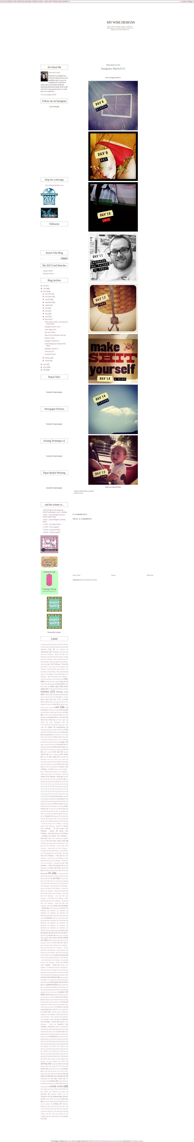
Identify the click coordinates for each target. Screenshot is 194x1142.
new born (57, 940)
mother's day (64, 930)
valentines (56, 1096)
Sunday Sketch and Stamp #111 (50, 1066)
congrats (50, 727)
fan (65, 761)
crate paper (65, 732)
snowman (45, 1036)
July (46, 308)
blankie (57, 694)
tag (44, 1071)
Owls (42, 975)
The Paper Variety (56, 1078)
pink (47, 982)
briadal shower (57, 699)
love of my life (64, 878)
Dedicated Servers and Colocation (112, 1141)
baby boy (47, 681)
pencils (60, 979)
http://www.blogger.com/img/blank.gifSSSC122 (53, 813)
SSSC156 (50, 1054)
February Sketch (48, 273)
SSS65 (60, 1044)
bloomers (43, 697)
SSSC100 (45, 1046)
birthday (45, 691)
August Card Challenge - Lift (60, 669)
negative (50, 940)
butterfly (43, 704)
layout (43, 873)
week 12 (43, 1109)
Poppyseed (51, 989)
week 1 (49, 1106)
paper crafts (65, 975)
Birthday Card (62, 692)
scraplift (45, 1012)
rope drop (65, 999)
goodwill (50, 801)
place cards (43, 987)
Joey (47, 841)
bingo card (63, 689)
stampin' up (44, 1061)
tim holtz (60, 1081)
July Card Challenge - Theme (55, 850)
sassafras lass (56, 1002)
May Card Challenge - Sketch (50, 903)
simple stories (52, 1031)
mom (49, 930)
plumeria (57, 987)
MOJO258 (53, 928)
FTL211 (43, 791)
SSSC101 (54, 1046)
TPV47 (57, 1083)
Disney (52, 744)
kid (65, 865)
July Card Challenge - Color (61, 843)
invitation (63, 816)
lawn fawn (63, 870)
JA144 (58, 818)
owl (65, 972)
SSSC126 (50, 1049)
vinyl (57, 1099)
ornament (51, 972)
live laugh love (62, 876)
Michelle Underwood (94, 1141)
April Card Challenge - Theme (56, 664)
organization (44, 972)
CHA (66, 712)
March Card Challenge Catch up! (55, 335)
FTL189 (57, 786)
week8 (64, 1111)
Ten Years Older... (50, 332)
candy (60, 704)
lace (49, 870)
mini (47, 918)
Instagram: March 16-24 (52, 327)
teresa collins (62, 1073)
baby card (55, 681)
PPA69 (64, 989)
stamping (54, 1061)
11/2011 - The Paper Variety (52, 524)
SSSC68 (66, 1056)
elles (44, 757)
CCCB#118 (44, 712)
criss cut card (62, 734)
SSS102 (66, 1039)
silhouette (43, 1031)
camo (54, 704)
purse (61, 994)
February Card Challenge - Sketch (56, 774)
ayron (60, 679)
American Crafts (46, 649)
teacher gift (52, 1073)
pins (44, 984)
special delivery (57, 1039)
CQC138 (43, 732)
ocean (50, 955)
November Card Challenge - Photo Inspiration (53, 950)
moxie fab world (58, 933)
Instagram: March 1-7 (52, 349)
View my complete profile (48, 94)
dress (48, 749)
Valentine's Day (45, 1096)
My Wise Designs (121, 22)
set (55, 1026)
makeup (55, 883)
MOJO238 (43, 928)
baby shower (44, 684)
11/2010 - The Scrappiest (51, 527)
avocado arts (54, 679)
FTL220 (43, 794)
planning (51, 987)
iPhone (47, 818)
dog (50, 747)
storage (54, 1063)
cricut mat (54, 734)
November (48, 297)
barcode (66, 684)
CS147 (42, 737)
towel (66, 1081)
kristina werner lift (62, 868)
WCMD (61, 1101)
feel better (65, 776)
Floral (54, 779)
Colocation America (137, 1141)
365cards (57, 644)
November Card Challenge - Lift (56, 947)
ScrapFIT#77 (64, 1009)
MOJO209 (43, 925)
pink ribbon (64, 982)
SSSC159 (65, 1054)
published (47, 994)
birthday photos (49, 694)
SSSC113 (43, 1049)
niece (55, 943)
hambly (64, 803)
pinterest (50, 984)
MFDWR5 (43, 913)
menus (56, 908)
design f (62, 742)
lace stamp (55, 870)
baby (66, 679)
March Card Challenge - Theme (49, 891)
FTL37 (42, 796)
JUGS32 (43, 843)
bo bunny (50, 697)
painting (52, 975)
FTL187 (50, 786)
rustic (49, 1002)
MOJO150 (48, 920)
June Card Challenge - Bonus (58, 853)
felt (44, 779)
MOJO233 (62, 925)
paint (47, 975)
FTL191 (43, 789)
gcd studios (56, 796)
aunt (47, 679)
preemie (43, 992)
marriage (45, 893)
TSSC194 (65, 1089)
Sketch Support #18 (56, 1034)
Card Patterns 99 (52, 710)
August (47, 305)
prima (49, 992)
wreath (53, 1116)
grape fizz (65, 801)
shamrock (57, 1029)
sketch (60, 1031)
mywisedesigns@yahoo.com (54, 185)
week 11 (63, 1106)
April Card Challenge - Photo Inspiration (52, 659)
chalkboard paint (47, 715)
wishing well (44, 1113)
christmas (51, 717)
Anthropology (56, 652)
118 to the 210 (49, 351)
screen (52, 1012)
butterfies (63, 702)
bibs (57, 689)
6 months (50, 647)
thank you (44, 1076)
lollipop (43, 878)
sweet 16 (57, 1068)
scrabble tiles (51, 1004)
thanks (64, 1076)
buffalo (50, 702)
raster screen (51, 999)
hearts (60, 809)
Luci (42, 883)
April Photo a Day (46, 666)
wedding (55, 1104)
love (54, 878)
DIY (67, 744)
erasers (56, 759)
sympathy (65, 1069)
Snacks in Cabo (50, 338)
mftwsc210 (59, 915)
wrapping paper (45, 1116)
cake (49, 704)
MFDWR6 (53, 913)
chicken (64, 715)
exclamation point (45, 761)
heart (54, 808)
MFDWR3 (53, 910)
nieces (61, 943)
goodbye (43, 801)
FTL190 (64, 786)
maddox (48, 883)
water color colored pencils (50, 1101)
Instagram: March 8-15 (113, 68)
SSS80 (66, 1044)
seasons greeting (61, 1012)
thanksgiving (44, 1078)
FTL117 (43, 784)
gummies (45, 803)
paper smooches (64, 977)
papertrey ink (46, 979)
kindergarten (44, 868)
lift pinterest (60, 873)
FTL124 (57, 784)
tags (49, 1071)
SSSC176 (59, 1056)
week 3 (61, 1109)
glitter (64, 799)
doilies (55, 747)
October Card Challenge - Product (50, 962)
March (47, 319)
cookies (59, 729)
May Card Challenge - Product (57, 900)
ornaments (59, 972)
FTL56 (48, 796)
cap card (49, 707)
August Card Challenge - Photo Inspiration (54, 671)
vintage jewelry (50, 1099)
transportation (44, 1086)
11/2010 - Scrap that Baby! (51, 530)
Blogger (58, 632)
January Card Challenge (47, 821)
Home (113, 575)
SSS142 (58, 1041)
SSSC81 (45, 1059)
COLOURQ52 (55, 724)
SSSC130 (58, 1049)
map (61, 883)
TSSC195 (45, 1091)
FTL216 (64, 791)
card (57, 707)
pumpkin (55, 994)
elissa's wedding (53, 754)
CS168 (48, 737)
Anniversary (45, 652)
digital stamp (44, 744)
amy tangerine (60, 649)
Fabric (60, 761)
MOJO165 (43, 923)
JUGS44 (49, 843)
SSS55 (55, 1044)
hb (49, 808)
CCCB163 (59, 712)
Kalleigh (58, 865)
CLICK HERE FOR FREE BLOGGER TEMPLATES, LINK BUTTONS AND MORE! (34, 1)
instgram (80, 493)
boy (57, 697)
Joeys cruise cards (58, 841)
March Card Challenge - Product (57, 888)
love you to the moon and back (58, 881)
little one (52, 876)
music (57, 935)
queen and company (62, 997)
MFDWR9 (51, 915)
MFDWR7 (62, 913)
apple (64, 652)
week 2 (55, 1109)
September (48, 302)
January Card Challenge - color (57, 823)
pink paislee (54, 982)
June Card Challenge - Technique (50, 863)
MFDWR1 (63, 908)
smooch (66, 1034)
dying (60, 749)
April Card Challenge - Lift (59, 657)
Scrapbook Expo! (50, 354)
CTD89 (43, 739)
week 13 (49, 1109)
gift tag (42, 799)
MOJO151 (55, 920)
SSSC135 (65, 1049)
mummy (50, 935)
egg (65, 752)
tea (60, 1071)
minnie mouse (55, 918)
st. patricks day (53, 1059)
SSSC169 (52, 1056)
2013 (45, 288)
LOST (48, 878)
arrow (56, 666)
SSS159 (43, 1044)
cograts (64, 719)
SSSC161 (45, 1056)
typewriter (44, 1094)
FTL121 (50, 784)
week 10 (56, 1106)
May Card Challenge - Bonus (58, 893)
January (47, 360)
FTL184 (43, 786)
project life (63, 992)
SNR (51, 1036)
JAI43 (64, 818)
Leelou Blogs (187, 1)
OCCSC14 (43, 955)
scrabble (43, 1004)
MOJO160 (63, 920)
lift (49, 873)
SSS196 (49, 1044)
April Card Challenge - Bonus (49, 654)
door (44, 749)
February (48, 358)
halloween (57, 804)
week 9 (58, 1111)
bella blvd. (51, 689)
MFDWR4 (62, 910)
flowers (61, 779)
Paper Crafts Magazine (50, 977)
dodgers (45, 747)
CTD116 (55, 737)
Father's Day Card (62, 764)
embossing (63, 757)
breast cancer (45, 699)
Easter (66, 749)
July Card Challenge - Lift (51, 845)
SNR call (58, 1036)
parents (54, 979)
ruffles (44, 1002)
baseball (45, 686)
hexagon (49, 811)
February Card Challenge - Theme (50, 776)
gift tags (49, 799)
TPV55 (64, 1083)
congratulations (60, 727)
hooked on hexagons (60, 811)
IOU (42, 818)
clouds (50, 720)
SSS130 (51, 1041)
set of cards (61, 1026)
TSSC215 (54, 1091)
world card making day (58, 1113)
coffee (57, 719)
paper (58, 975)
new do (64, 940)
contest (52, 729)
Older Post (149, 575)
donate (66, 747)
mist (42, 920)
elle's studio (64, 754)
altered (64, 647)
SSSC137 (45, 1051)
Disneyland (59, 744)
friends (49, 781)
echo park (56, 752)
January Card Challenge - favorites (50, 826)
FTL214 (57, 791)
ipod (53, 818)
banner (59, 684)
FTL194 (50, 789)
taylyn (54, 1071)
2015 (45, 286)
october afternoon (59, 955)
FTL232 (57, 794)
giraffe (54, 799)
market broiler (64, 891)
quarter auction (49, 997)
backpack (52, 684)
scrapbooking (44, 1009)
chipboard (43, 717)
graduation (57, 801)
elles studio (53, 757)
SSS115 (45, 1041)
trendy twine (56, 1086)
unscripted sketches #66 (58, 1094)
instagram (47, 816)
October (48, 299)
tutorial (63, 1091)
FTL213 (50, 791)
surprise (50, 1068)
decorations (54, 742)
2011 (45, 364)
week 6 (46, 1111)
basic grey (54, 686)
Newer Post (76, 575)
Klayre (52, 868)
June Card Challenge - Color (50, 855)
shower (64, 1029)
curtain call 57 (57, 739)
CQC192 (49, 732)
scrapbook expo (61, 1007)
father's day (52, 764)
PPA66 (58, 989)
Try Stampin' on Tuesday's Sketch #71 (51, 1089)
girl (60, 799)
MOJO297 (43, 930)
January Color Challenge (54, 838)
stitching (44, 1063)
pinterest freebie (62, 984)
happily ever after (57, 806)
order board (63, 970)
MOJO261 (62, 928)
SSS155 (64, 1041)
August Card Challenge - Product (50, 674)
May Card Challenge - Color (49, 895)
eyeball (54, 761)
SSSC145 (63, 1051)
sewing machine (48, 1029)
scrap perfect (50, 1007)
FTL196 (57, 789)
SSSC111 (63, 1046)
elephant (43, 754)
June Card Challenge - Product (57, 860)
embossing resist (45, 759)
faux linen (46, 766)
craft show (56, 732)
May (46, 314)
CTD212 (63, 737)
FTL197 (64, 789)
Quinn (44, 999)
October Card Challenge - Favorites (56, 960)
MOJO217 (53, 925)
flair (49, 779)
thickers (53, 1081)
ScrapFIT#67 (55, 1009)
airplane (58, 647)
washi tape (64, 1099)
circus (58, 717)
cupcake (49, 739)
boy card (63, 697)
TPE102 (45, 1083)
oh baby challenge (52, 970)
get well (64, 796)
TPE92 (51, 1083)
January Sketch (48, 271)
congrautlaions (44, 729)
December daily (45, 742)
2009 (45, 370)
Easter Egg (46, 752)
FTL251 (64, 794)
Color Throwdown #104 (57, 722)
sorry (49, 1039)
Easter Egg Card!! (50, 329)
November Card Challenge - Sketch (50, 952)
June (46, 311)
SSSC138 (54, 1051)
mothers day (47, 933)
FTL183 (64, 784)
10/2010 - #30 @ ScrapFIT (51, 532)
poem (44, 989)
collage (42, 722)
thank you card (54, 1076)
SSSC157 (58, 1054)
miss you (63, 918)
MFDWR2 (43, 910)
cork (64, 729)
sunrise (64, 1066)
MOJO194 (62, 923)
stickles (63, 1061)
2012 (45, 291)
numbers (64, 952)
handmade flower (45, 806)
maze (50, 908)
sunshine (43, 1069)
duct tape (54, 749)
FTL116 (64, 781)
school (64, 1002)
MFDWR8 (43, 915)
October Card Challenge (47, 957)
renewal (59, 999)
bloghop (64, 694)
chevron (56, 715)
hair (50, 803)
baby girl (63, 681)
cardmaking (62, 710)
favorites (54, 766)
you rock (59, 1116)
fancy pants (44, 764)
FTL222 (50, 794)
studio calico (62, 1064)
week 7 (52, 1111)
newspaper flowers (46, 942)
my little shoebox (52, 938)
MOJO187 (53, 923)
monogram (56, 930)
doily (60, 747)
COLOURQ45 (44, 724)
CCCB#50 (51, 712)
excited (63, 759)
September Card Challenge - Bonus (50, 1014)
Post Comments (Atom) (89, 580)
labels (44, 870)
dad (65, 739)
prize (55, 992)
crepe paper (46, 734)
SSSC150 (43, 1054)
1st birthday (44, 644)
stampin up (63, 1059)
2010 (45, 367)
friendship (56, 781)
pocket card (65, 987)
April (47, 316)
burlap (56, 702)
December (48, 294)
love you (45, 881)
